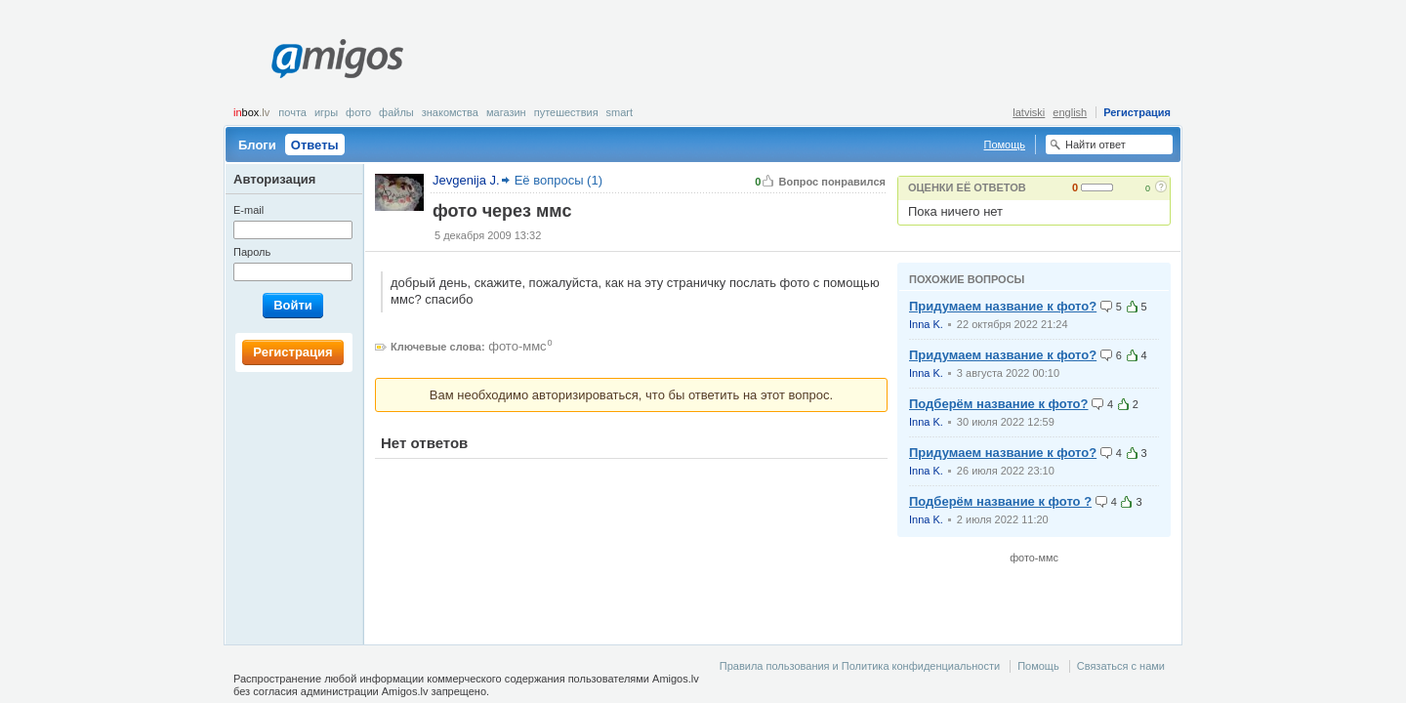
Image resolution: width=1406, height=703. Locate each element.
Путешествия (566, 112)
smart (620, 112)
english (1070, 112)
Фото (358, 112)
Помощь (1005, 144)
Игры (326, 112)
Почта (292, 112)
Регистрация (1137, 112)
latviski (1029, 112)
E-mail (248, 210)
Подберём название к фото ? (1000, 501)
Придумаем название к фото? (1002, 306)
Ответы (315, 145)
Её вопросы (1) (558, 180)
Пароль (251, 252)
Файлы (396, 112)
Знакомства (450, 112)
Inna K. (926, 324)
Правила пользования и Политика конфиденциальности (860, 666)
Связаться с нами (1121, 666)
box (251, 112)
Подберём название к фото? (998, 403)
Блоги (257, 145)
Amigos (337, 58)
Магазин (506, 112)
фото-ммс (517, 346)
